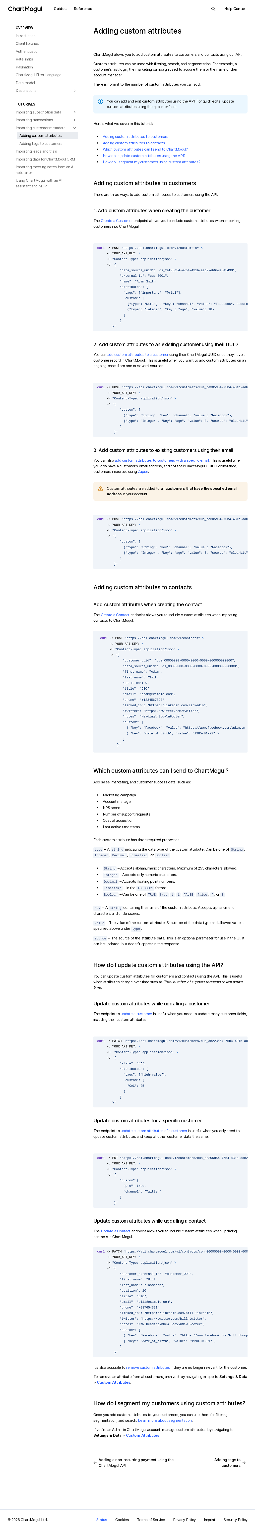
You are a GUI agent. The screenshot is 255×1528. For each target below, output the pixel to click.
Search (212, 8)
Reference (83, 8)
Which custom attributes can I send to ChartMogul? (145, 149)
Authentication (28, 51)
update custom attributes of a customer (154, 1128)
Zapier (143, 471)
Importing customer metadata (40, 127)
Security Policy (236, 1517)
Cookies (122, 1517)
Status (101, 1517)
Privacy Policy (184, 1517)
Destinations (26, 90)
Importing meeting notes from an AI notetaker (45, 169)
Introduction (25, 35)
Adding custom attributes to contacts (134, 143)
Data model (25, 82)
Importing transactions (34, 119)
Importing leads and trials (36, 151)
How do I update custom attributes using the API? (144, 155)
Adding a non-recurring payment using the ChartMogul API (133, 1460)
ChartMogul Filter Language (39, 74)
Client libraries (27, 43)
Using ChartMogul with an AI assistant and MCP (39, 183)
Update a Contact (115, 1229)
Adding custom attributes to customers (135, 136)
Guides (60, 8)
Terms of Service (151, 1517)
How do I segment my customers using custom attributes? (151, 162)
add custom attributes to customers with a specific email (162, 460)
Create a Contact (115, 614)
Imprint (209, 1517)
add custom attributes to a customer (138, 354)
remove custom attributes (148, 1365)
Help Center (234, 8)
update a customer (136, 1011)
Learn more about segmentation (164, 1418)
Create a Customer (117, 220)
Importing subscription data (38, 112)
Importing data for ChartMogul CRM (45, 159)
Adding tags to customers (41, 143)
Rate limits (24, 59)
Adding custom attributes (40, 135)
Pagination (24, 67)
